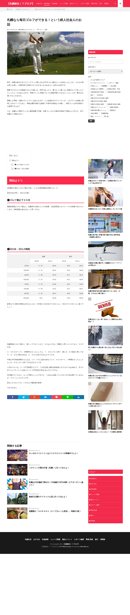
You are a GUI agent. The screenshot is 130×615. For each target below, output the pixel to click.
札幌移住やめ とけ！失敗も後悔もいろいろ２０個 (105, 209)
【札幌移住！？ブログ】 (20, 3)
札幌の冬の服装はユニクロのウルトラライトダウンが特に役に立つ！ (105, 405)
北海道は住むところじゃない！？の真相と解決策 (105, 432)
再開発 (106, 3)
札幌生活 (39, 3)
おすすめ (47, 3)
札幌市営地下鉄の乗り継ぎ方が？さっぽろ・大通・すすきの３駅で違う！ (104, 292)
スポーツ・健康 (43, 29)
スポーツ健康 (85, 3)
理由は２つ (14, 160)
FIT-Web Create (65, 546)
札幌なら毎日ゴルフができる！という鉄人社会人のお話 (50, 9)
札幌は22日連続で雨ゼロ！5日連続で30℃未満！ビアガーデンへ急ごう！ (56, 483)
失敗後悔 (54, 3)
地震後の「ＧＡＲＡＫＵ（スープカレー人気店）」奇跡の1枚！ (55, 511)
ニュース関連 (63, 3)
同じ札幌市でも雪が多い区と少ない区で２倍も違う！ (105, 348)
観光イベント (74, 3)
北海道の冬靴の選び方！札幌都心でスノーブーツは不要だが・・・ (105, 264)
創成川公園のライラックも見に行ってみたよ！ (48, 496)
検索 (91, 120)
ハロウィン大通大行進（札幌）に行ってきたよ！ (49, 468)
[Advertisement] (45, 131)
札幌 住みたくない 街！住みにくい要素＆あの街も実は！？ (105, 320)
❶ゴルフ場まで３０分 (20, 164)
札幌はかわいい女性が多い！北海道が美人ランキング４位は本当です (105, 182)
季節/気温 (94, 3)
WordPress (84, 546)
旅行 (100, 3)
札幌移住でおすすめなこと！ (23, 9)
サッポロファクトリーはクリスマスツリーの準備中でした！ (53, 453)
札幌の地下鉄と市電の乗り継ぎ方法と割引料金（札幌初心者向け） (104, 236)
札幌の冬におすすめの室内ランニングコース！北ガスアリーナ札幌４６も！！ (105, 377)
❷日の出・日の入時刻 (20, 168)
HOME (11, 9)
